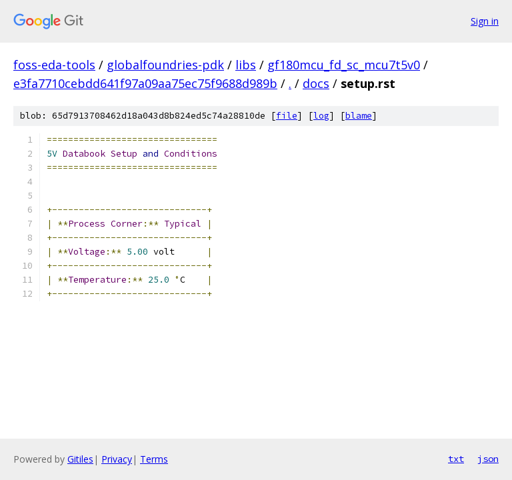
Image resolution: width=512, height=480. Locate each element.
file (286, 115)
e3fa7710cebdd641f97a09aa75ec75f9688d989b (145, 83)
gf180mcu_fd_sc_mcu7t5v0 (343, 65)
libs (245, 65)
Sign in (485, 21)
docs (316, 83)
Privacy (116, 459)
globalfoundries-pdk (165, 65)
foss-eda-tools (54, 65)
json (488, 459)
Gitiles (80, 459)
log (321, 115)
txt (456, 459)
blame (358, 115)
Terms (154, 459)
